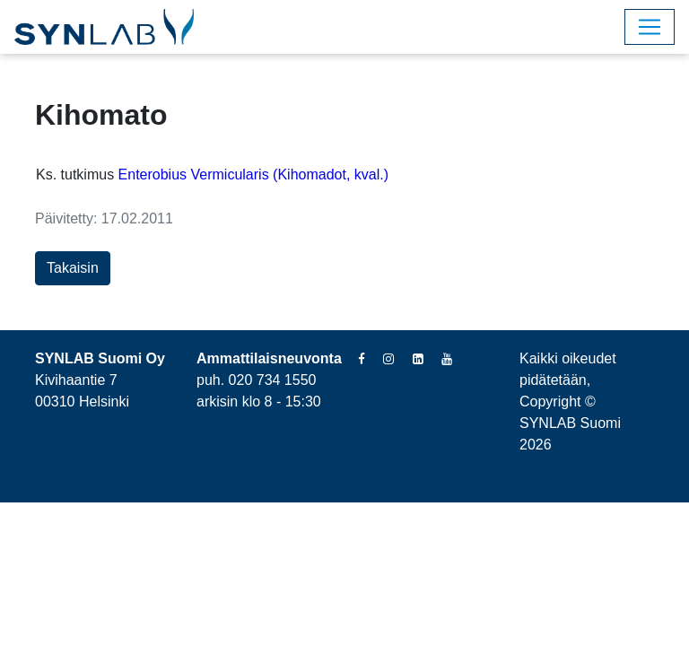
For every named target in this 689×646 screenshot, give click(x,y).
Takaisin (73, 267)
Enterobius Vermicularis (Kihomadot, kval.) (253, 174)
